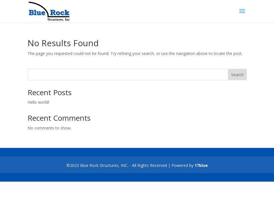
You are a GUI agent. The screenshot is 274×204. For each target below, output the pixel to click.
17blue (201, 165)
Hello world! (38, 102)
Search (237, 74)
